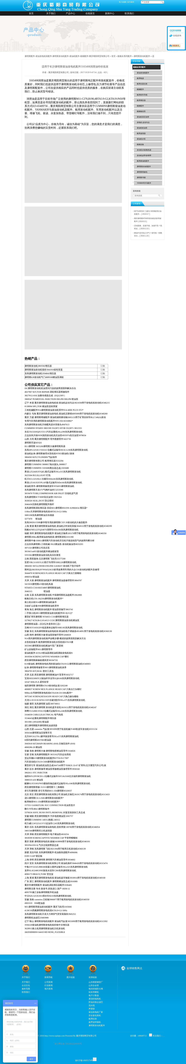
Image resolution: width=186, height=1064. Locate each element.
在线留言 (90, 13)
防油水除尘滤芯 (96, 1002)
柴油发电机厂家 (96, 1012)
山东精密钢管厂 (96, 982)
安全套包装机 (95, 1015)
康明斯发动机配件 (142, 56)
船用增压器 (141, 100)
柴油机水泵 (141, 139)
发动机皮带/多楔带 (144, 155)
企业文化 (26, 985)
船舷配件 (140, 106)
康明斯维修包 (142, 172)
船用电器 (140, 78)
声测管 (92, 1009)
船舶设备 (140, 144)
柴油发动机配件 (143, 73)
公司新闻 (48, 982)
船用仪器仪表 (142, 84)
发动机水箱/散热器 (144, 150)
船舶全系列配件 (125, 56)
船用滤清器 (141, 133)
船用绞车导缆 (142, 95)
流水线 (92, 1005)
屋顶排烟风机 (95, 999)
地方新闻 (48, 989)
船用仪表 (93, 1019)
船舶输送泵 (141, 111)
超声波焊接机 (95, 1022)
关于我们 (51, 13)
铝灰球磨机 (94, 992)
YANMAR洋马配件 (144, 183)
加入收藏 (122, 2)
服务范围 (26, 989)
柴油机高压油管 (143, 117)
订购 (103, 366)
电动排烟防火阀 (96, 989)
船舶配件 (140, 89)
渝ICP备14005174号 (84, 1060)
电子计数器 (94, 995)
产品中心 (70, 13)
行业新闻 (48, 985)
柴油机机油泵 (142, 128)
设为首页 (130, 2)
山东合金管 (94, 985)
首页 (31, 13)
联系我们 (129, 13)
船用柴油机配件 (143, 161)
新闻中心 (109, 13)
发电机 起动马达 (143, 122)
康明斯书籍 (141, 178)
